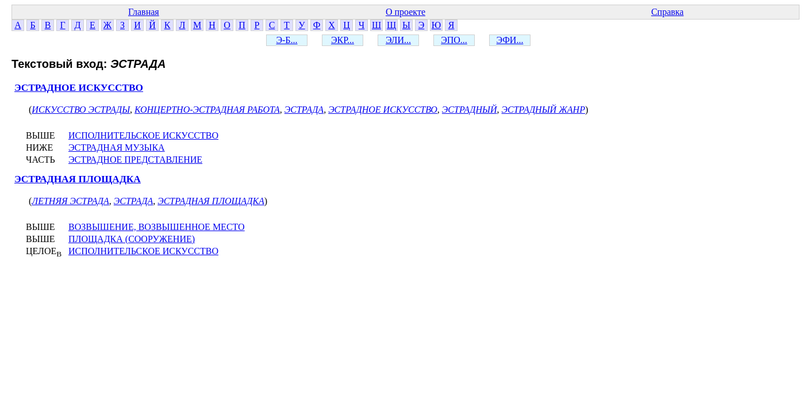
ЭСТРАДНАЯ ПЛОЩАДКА (77, 179)
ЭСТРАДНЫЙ (469, 109)
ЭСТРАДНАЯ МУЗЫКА (116, 147)
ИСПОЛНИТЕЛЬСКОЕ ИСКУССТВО (143, 135)
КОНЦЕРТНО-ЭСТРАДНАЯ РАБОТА (207, 109)
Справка (667, 12)
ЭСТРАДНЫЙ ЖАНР (543, 109)
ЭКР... (342, 40)
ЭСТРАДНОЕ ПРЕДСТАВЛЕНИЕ (135, 159)
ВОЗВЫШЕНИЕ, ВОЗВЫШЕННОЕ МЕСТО (156, 227)
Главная (143, 12)
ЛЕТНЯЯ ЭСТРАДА (70, 201)
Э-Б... (286, 40)
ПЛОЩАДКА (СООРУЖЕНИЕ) (131, 239)
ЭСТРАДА (304, 109)
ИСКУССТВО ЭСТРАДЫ (81, 109)
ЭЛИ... (398, 40)
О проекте (405, 12)
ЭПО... (454, 40)
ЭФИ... (510, 40)
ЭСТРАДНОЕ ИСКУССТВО (78, 87)
